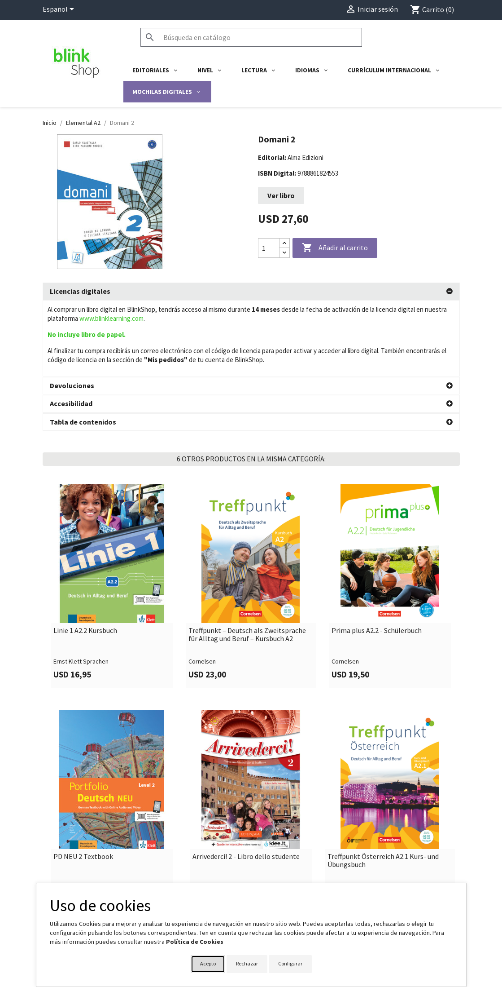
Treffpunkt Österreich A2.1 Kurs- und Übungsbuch (383, 784)
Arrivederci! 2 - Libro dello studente (246, 781)
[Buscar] (251, 37)
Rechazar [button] (247, 963)
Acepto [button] (208, 963)
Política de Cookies (194, 942)
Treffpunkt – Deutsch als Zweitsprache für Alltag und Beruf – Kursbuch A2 (247, 559)
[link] (112, 510)
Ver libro (281, 195)
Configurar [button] (290, 963)
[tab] (251, 291)
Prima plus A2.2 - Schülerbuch (377, 555)
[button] (251, 292)
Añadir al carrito (335, 248)
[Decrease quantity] (284, 253)
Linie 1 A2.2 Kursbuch (85, 555)
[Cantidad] (268, 248)
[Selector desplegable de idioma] (60, 9)
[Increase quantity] (284, 243)
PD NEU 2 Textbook (83, 781)
